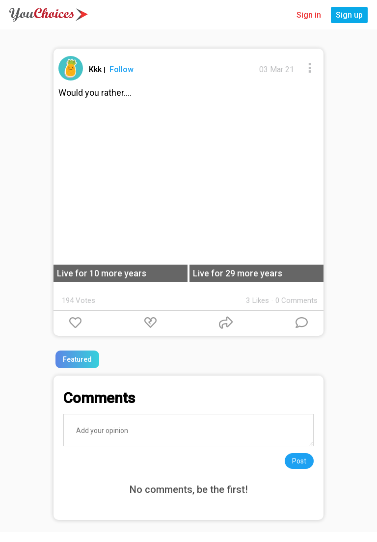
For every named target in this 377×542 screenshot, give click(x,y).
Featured (77, 359)
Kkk (96, 69)
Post (299, 461)
